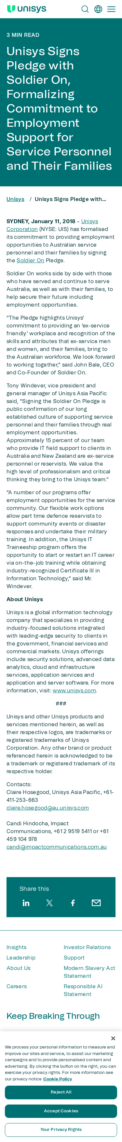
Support (74, 958)
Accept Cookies (61, 1111)
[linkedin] (26, 902)
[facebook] (72, 902)
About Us (19, 968)
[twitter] (49, 902)
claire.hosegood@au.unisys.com (48, 808)
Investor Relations (87, 947)
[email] (96, 902)
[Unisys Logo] (26, 9)
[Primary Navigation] (111, 9)
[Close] (113, 1038)
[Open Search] (85, 9)
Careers (17, 986)
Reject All (61, 1092)
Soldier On (30, 260)
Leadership (21, 958)
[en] (98, 9)
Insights (17, 947)
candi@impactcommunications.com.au (57, 847)
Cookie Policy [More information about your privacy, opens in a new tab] (57, 1079)
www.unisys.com (74, 690)
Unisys (15, 199)
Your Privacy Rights (61, 1130)
